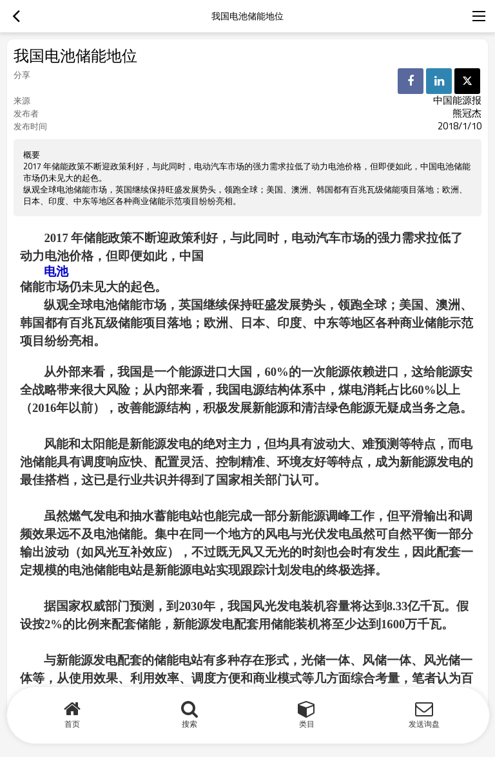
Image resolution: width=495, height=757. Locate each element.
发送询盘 (424, 724)
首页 (72, 724)
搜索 (189, 724)
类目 (307, 724)
